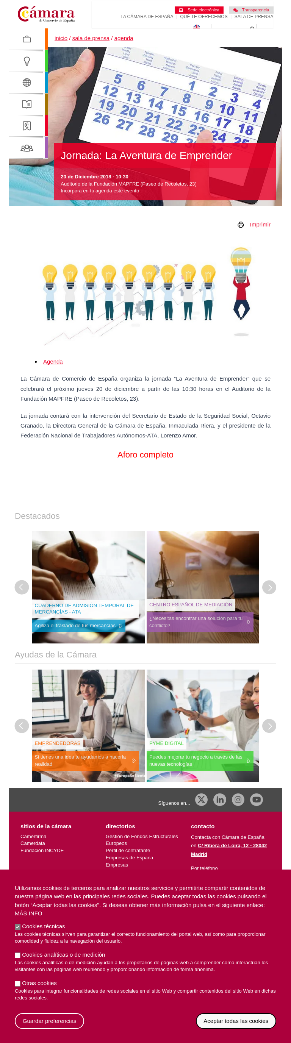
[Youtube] (256, 813)
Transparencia (251, 10)
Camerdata (32, 857)
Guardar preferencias (50, 1021)
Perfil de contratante (128, 864)
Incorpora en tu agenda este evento (100, 205)
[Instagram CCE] (238, 813)
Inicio (61, 52)
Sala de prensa (254, 16)
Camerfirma (33, 850)
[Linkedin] (219, 813)
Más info (28, 913)
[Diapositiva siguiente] (269, 601)
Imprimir (260, 238)
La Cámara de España (146, 16)
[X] (201, 813)
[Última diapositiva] (22, 601)
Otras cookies (39, 983)
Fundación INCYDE (42, 864)
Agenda (123, 52)
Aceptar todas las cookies (235, 1021)
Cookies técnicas (43, 926)
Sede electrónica (199, 10)
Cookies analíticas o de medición (63, 954)
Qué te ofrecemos (204, 16)
